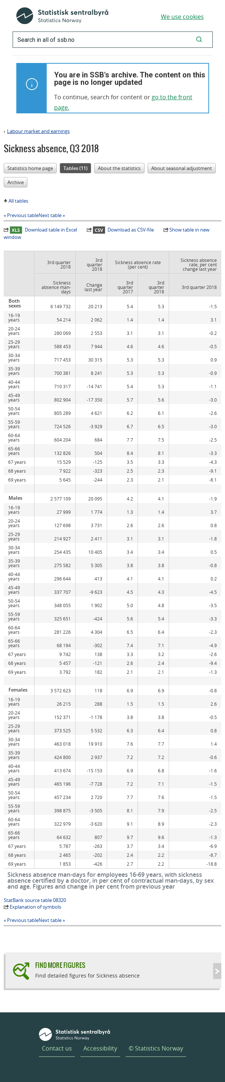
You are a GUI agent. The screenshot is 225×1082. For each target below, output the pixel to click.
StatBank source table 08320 (35, 900)
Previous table (23, 215)
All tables (18, 200)
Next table (50, 215)
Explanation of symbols (35, 906)
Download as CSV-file (123, 229)
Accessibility (100, 1048)
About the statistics (119, 168)
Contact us (57, 1048)
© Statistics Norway (156, 1048)
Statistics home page (30, 168)
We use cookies (182, 17)
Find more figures (60, 965)
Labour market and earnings (38, 131)
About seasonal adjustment (181, 168)
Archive (15, 182)
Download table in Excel (43, 229)
